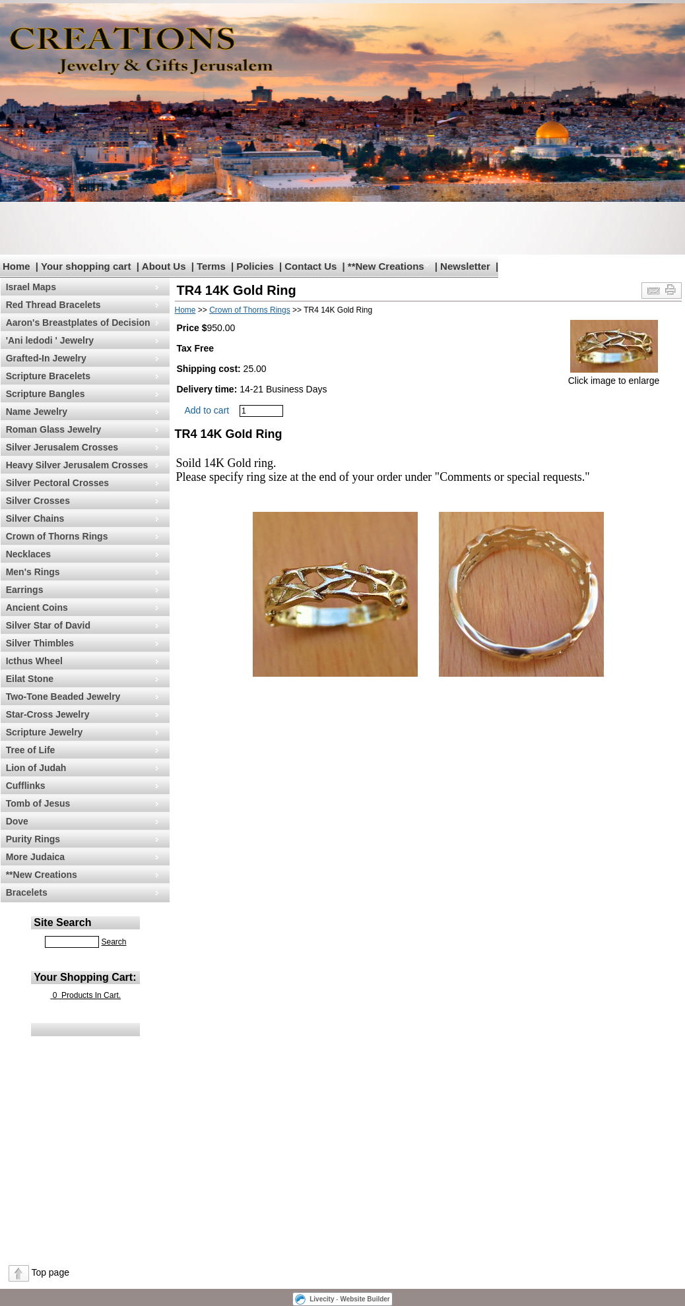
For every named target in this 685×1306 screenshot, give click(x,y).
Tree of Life (30, 750)
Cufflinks (26, 785)
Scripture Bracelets (48, 376)
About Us (164, 266)
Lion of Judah (36, 767)
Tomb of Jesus (38, 803)
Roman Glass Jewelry (54, 429)
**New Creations (386, 266)
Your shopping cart (86, 266)
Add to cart (207, 410)
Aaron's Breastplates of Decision (78, 322)
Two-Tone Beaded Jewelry (63, 696)
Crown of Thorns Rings (57, 536)
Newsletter (465, 266)
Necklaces (28, 554)
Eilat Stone (29, 678)
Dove (17, 821)
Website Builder (364, 1299)
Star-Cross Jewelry (48, 714)
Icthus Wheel (34, 661)
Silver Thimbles (40, 643)
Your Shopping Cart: (85, 977)
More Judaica (35, 857)
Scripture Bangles (45, 394)
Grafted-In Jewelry (46, 358)
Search (113, 942)
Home (16, 266)
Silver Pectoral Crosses (57, 483)
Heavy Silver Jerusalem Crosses (77, 465)
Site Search (62, 922)
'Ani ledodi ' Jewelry (50, 340)
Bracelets (27, 892)
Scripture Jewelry (44, 732)
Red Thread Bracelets (53, 304)
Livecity (322, 1299)
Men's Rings (33, 572)
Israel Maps (31, 287)
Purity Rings (33, 839)
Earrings (25, 589)
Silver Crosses (38, 500)
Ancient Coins (37, 607)
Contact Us (310, 266)
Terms (211, 266)
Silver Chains (35, 518)
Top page (50, 1272)
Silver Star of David (48, 625)
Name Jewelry (36, 411)
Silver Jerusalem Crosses (62, 447)
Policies (255, 266)
